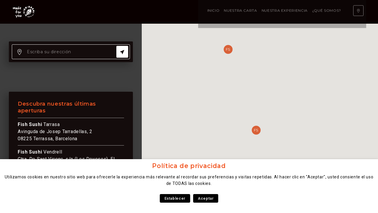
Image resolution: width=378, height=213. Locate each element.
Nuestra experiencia (150, 11)
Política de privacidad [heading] (189, 166)
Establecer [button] (174, 198)
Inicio (78, 11)
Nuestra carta (105, 11)
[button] (256, 130)
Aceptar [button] (206, 198)
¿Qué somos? (191, 11)
